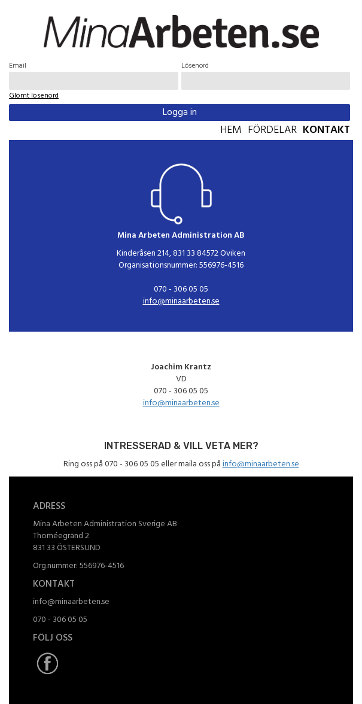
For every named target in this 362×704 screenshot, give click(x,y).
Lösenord (195, 66)
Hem (231, 130)
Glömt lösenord (34, 96)
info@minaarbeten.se (181, 301)
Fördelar (272, 130)
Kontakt (326, 130)
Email (17, 66)
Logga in (180, 112)
